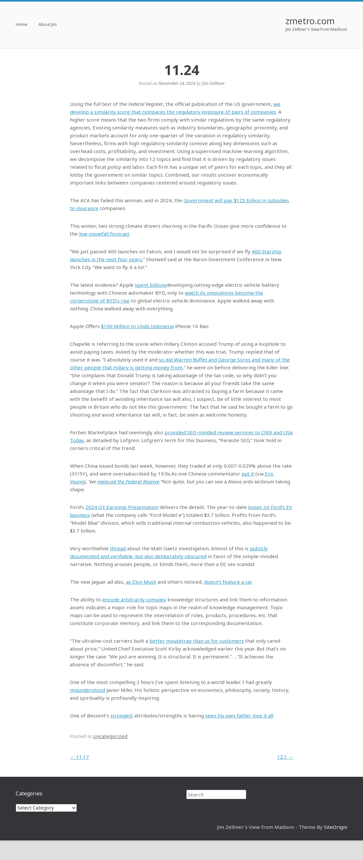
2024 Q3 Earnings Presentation (121, 507)
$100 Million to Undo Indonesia (137, 326)
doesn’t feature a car (228, 581)
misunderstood (87, 690)
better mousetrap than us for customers (196, 640)
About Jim (47, 24)
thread (118, 548)
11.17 (79, 756)
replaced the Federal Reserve (128, 481)
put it (248, 473)
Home (22, 24)
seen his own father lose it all (239, 715)
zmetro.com (310, 21)
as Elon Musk (141, 581)
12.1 (285, 756)
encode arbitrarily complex (134, 599)
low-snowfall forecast (104, 233)
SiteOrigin (335, 827)
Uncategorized (110, 736)
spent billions (150, 285)
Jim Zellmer (213, 83)
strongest (121, 715)
